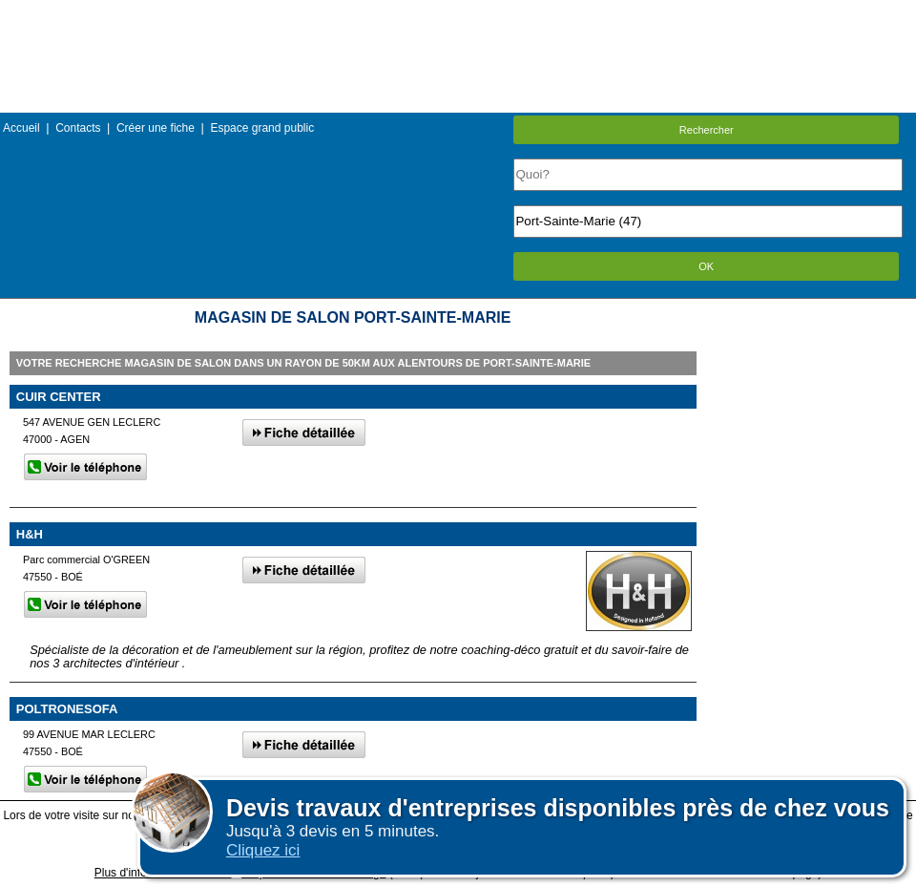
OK (706, 266)
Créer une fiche (155, 128)
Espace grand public (262, 128)
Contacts (77, 128)
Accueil (21, 128)
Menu (458, 14)
